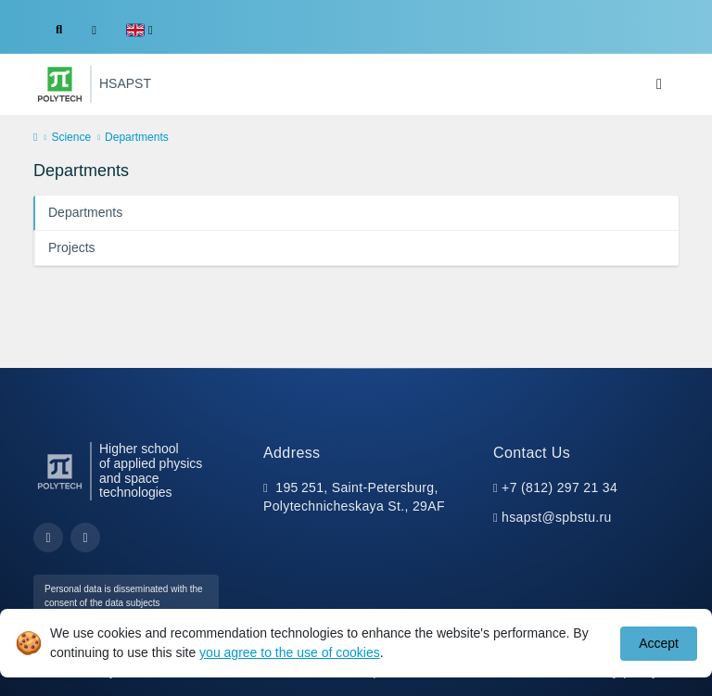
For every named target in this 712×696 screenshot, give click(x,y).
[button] (139, 30)
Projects (71, 247)
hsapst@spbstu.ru (557, 517)
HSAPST (125, 83)
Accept (659, 643)
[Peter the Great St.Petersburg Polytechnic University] (59, 84)
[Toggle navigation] (659, 84)
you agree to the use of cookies (289, 652)
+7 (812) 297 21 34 (559, 487)
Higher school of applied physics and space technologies (150, 471)
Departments (85, 212)
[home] (35, 138)
